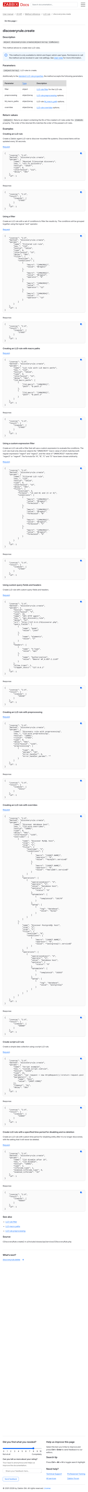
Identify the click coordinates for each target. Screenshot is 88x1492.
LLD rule (46, 14)
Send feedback (11, 1479)
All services (51, 1478)
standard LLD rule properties (31, 75)
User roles (58, 57)
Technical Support (54, 1474)
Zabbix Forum (73, 1478)
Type (24, 83)
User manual (8, 14)
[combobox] (55, 4)
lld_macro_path (50, 101)
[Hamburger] (83, 4)
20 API (19, 14)
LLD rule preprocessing (47, 95)
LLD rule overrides (44, 107)
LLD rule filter (42, 89)
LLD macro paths (13, 1397)
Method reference (32, 14)
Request (6, 146)
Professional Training (76, 1474)
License (47, 1488)
